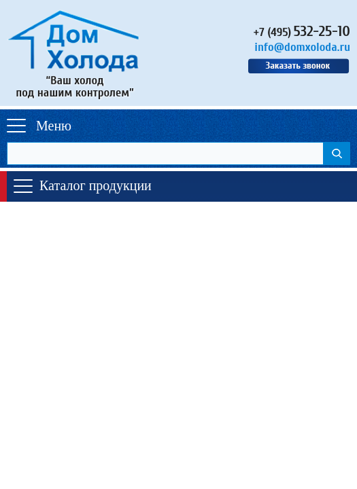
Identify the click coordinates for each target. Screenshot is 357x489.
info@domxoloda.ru (302, 47)
